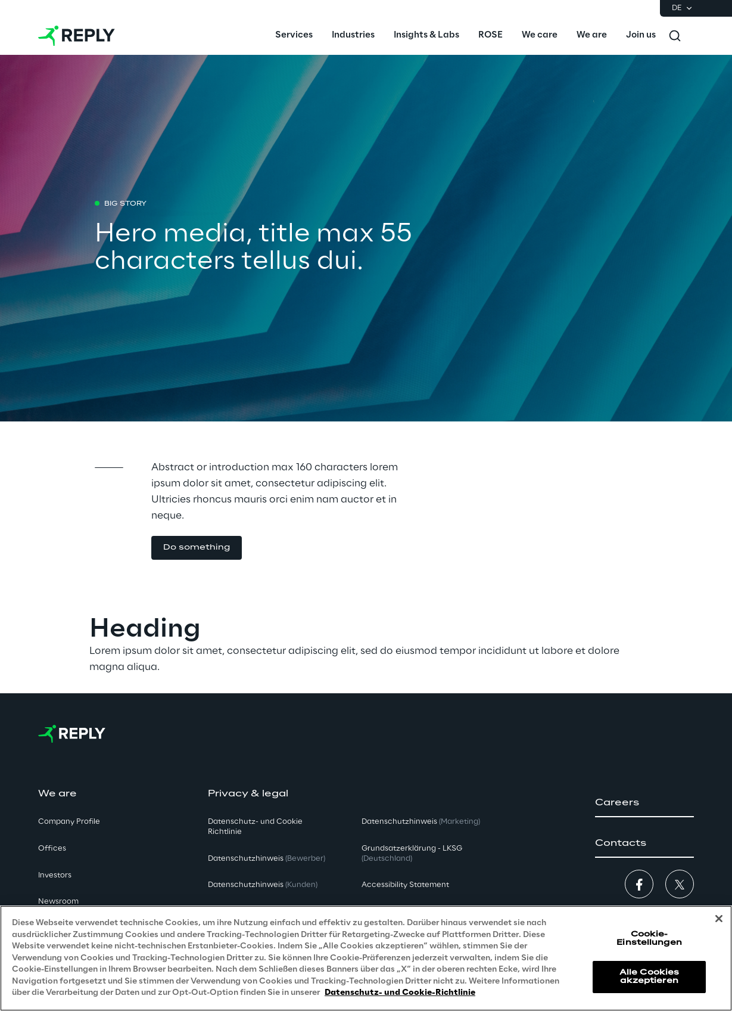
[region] (366, 958)
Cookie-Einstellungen (649, 939)
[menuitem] (294, 36)
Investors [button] (54, 875)
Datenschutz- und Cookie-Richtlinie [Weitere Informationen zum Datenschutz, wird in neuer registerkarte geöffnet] (400, 992)
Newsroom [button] (58, 901)
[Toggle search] (675, 36)
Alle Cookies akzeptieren (649, 977)
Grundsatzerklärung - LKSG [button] (412, 854)
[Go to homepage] (76, 36)
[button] (644, 803)
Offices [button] (52, 848)
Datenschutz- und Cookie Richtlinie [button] (255, 827)
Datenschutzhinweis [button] (266, 859)
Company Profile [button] (69, 822)
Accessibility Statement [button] (405, 885)
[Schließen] (719, 918)
